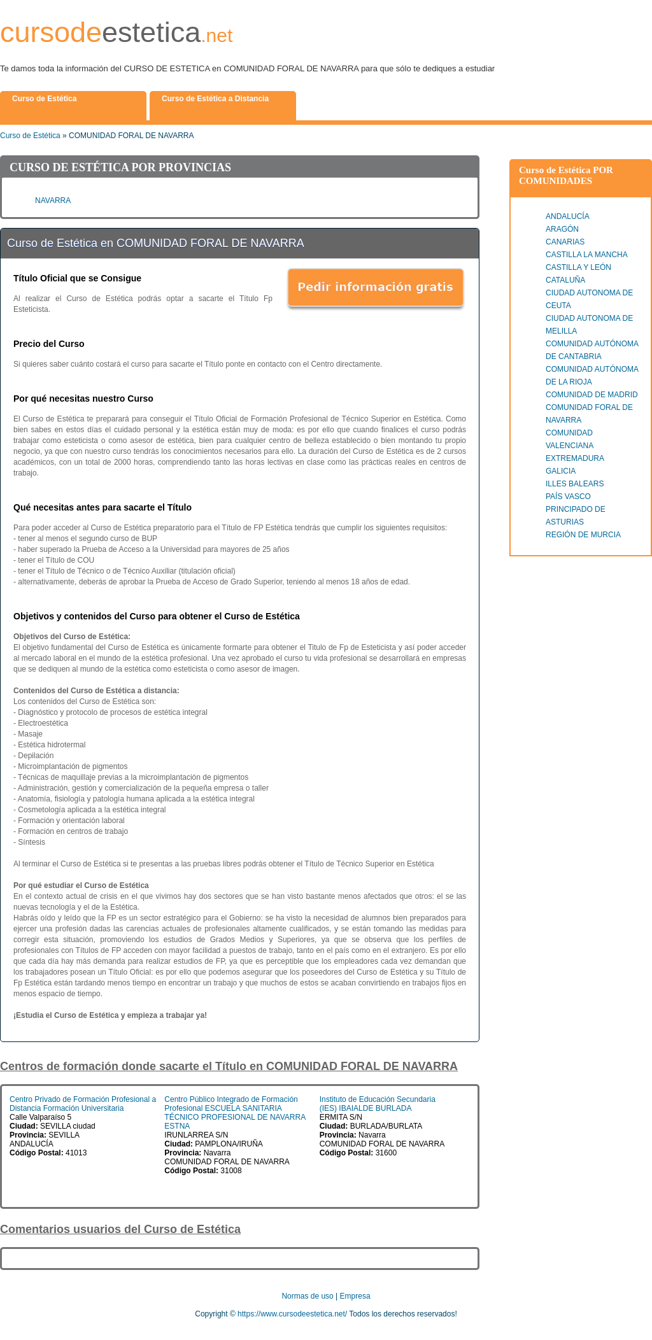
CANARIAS (565, 241)
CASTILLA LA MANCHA (587, 254)
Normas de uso (307, 1296)
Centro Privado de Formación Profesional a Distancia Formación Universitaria (83, 1104)
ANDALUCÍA (568, 216)
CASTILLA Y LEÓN (578, 267)
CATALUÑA (565, 280)
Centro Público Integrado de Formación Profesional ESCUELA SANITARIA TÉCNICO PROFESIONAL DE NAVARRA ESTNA (234, 1113)
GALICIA (561, 471)
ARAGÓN (562, 229)
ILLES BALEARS (575, 483)
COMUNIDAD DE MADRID (592, 394)
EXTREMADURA (575, 458)
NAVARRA (53, 200)
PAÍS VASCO (568, 496)
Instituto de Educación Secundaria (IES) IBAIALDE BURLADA (378, 1104)
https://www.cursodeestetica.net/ (292, 1313)
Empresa (355, 1296)
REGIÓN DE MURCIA (583, 534)
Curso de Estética (30, 135)
